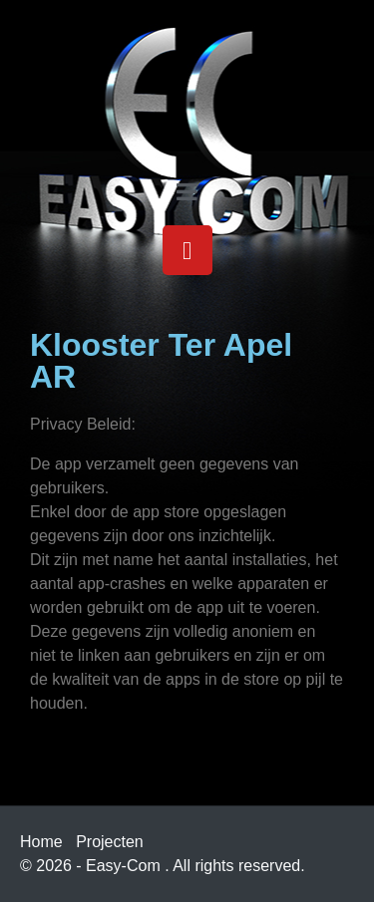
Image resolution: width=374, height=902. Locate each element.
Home (41, 841)
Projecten (110, 841)
